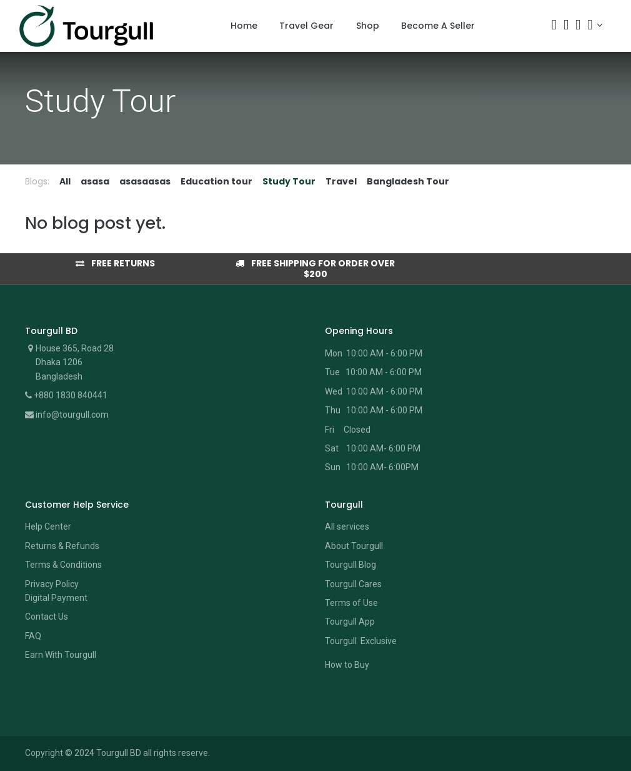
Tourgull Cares (353, 584)
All (65, 181)
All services (347, 527)
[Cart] (566, 26)
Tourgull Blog (350, 565)
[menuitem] (244, 26)
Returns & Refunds (62, 546)
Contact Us (46, 617)
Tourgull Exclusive (362, 641)
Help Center (48, 527)
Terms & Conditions (63, 565)
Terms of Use (351, 603)
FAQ (33, 636)
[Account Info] (594, 25)
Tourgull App (350, 622)
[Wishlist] (577, 26)
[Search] (554, 26)
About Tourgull (354, 546)
